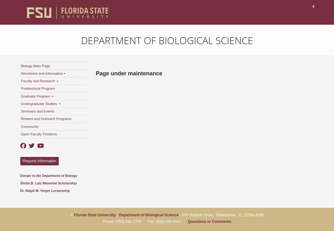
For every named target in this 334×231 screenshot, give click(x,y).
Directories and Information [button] (43, 73)
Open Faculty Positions (39, 134)
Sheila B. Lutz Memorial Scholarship (48, 183)
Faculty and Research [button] (40, 81)
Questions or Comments (209, 221)
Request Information (39, 161)
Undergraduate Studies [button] (41, 104)
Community (30, 126)
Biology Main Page (35, 66)
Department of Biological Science (167, 40)
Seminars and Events (37, 111)
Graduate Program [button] (37, 96)
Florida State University (95, 215)
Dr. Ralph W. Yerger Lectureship (45, 191)
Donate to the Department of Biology (48, 176)
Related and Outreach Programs (46, 119)
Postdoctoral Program (38, 88)
